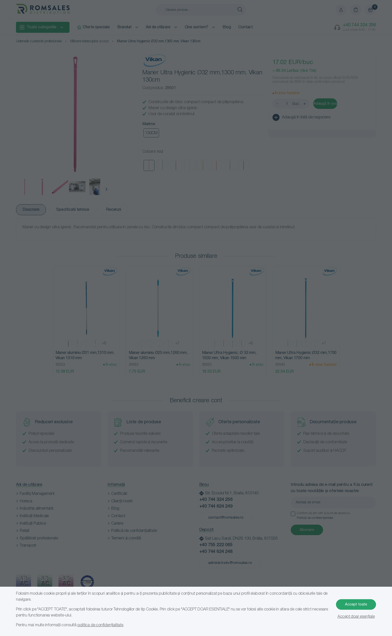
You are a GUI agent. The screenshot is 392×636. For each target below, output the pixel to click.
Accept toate (356, 604)
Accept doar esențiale (356, 616)
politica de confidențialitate (100, 625)
